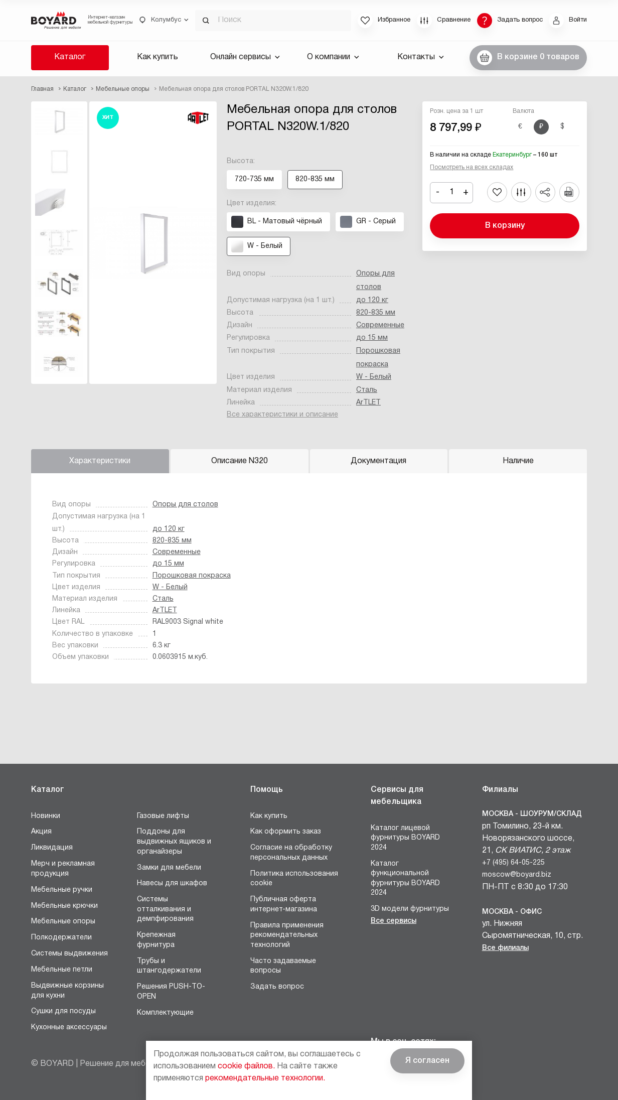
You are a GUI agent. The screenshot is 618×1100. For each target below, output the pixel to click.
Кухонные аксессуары (69, 1027)
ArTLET (368, 402)
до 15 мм (372, 338)
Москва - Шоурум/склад (532, 814)
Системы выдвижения (69, 953)
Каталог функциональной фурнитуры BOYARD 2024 (405, 879)
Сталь (366, 390)
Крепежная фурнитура (156, 940)
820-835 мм (375, 313)
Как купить (157, 57)
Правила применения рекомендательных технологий (287, 935)
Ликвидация (52, 848)
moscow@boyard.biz (516, 875)
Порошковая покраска (191, 576)
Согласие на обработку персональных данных (291, 853)
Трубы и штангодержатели (169, 966)
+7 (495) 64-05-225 (513, 863)
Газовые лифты (163, 816)
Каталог (69, 57)
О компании (333, 57)
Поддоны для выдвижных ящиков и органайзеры (174, 842)
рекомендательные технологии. (265, 1078)
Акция (41, 832)
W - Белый (373, 377)
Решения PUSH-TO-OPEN (171, 992)
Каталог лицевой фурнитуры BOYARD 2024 (405, 838)
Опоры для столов (185, 504)
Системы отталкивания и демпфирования (165, 909)
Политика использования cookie (294, 879)
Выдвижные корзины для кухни (67, 991)
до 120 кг (372, 300)
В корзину (505, 225)
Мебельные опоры (63, 921)
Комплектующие (165, 1013)
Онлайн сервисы (245, 57)
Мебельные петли (61, 970)
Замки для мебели (169, 868)
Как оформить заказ (285, 832)
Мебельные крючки (64, 906)
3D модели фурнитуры (410, 909)
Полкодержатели (61, 937)
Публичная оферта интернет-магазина (283, 904)
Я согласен (427, 1060)
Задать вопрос (277, 987)
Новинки (45, 816)
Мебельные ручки (61, 890)
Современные (380, 325)
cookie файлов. (246, 1066)
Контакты (420, 57)
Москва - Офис (512, 912)
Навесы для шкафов (172, 883)
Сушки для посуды (63, 1011)
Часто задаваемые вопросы (283, 966)
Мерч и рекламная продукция (63, 869)
